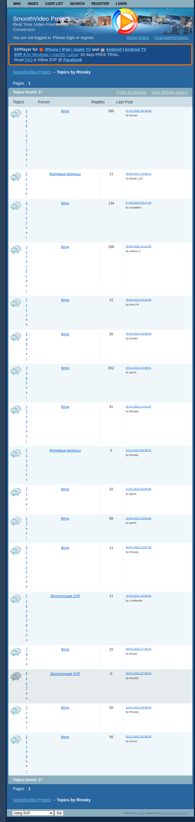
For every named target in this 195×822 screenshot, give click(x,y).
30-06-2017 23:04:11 (138, 173)
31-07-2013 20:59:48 (138, 488)
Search (77, 4)
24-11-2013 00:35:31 (138, 450)
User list (54, 4)
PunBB (140, 813)
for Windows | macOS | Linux (46, 54)
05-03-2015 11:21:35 (138, 246)
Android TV (135, 49)
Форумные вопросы (65, 174)
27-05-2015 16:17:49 (138, 202)
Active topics (137, 37)
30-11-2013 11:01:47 (138, 406)
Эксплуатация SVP (65, 596)
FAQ (29, 59)
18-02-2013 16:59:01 (138, 518)
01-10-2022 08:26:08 (138, 110)
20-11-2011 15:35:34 (138, 736)
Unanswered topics (171, 37)
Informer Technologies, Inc (174, 813)
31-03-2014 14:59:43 (138, 333)
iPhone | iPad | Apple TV (68, 49)
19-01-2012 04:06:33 (138, 707)
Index (33, 4)
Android (114, 49)
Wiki (17, 4)
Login (121, 4)
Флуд (65, 111)
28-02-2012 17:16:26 (138, 648)
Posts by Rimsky (131, 92)
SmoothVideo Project (41, 18)
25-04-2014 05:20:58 (138, 299)
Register (100, 4)
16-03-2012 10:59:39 (138, 595)
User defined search (169, 92)
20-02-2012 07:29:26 (138, 673)
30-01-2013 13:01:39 (138, 547)
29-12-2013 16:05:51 (138, 367)
